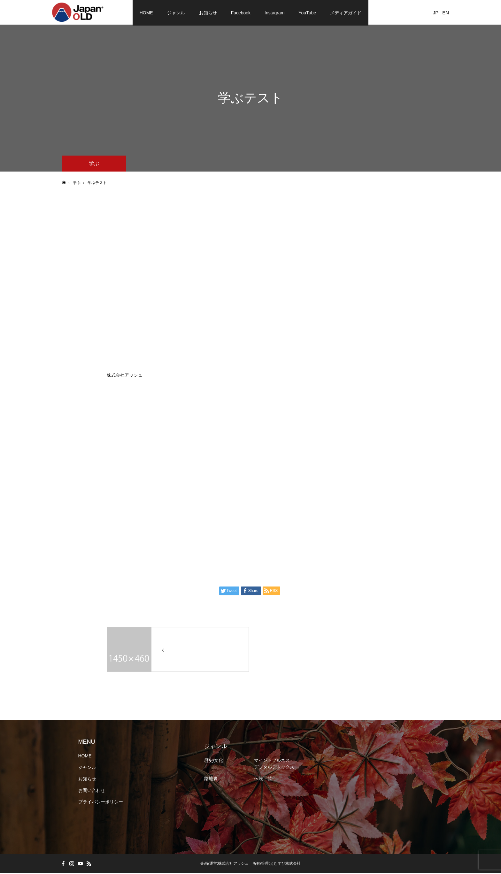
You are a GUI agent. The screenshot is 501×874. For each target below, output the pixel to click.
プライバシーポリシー (100, 802)
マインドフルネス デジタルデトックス (274, 764)
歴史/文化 (213, 761)
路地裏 (211, 779)
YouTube (307, 12)
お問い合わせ (91, 791)
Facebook (240, 12)
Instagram (274, 12)
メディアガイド (345, 12)
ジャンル (176, 12)
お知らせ (208, 12)
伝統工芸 (263, 779)
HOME (146, 12)
